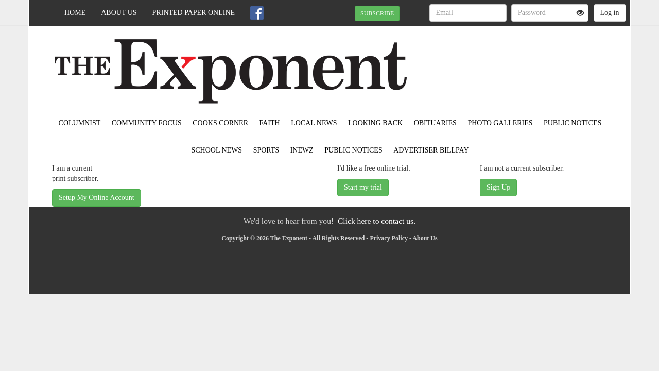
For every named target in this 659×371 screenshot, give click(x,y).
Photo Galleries (499, 123)
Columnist (80, 123)
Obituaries (435, 123)
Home (74, 12)
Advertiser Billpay (431, 150)
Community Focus (147, 123)
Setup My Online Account (96, 197)
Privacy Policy (389, 238)
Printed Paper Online (193, 12)
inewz (302, 150)
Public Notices (572, 123)
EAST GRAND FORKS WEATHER (536, 62)
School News (217, 150)
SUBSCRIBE (377, 13)
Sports (266, 150)
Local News (314, 123)
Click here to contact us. (376, 220)
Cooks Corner (220, 123)
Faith (269, 123)
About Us (118, 12)
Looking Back (375, 123)
